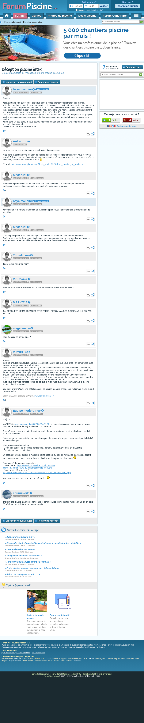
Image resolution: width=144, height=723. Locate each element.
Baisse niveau (27, 659)
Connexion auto (84, 10)
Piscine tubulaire (41, 661)
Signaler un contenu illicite (50, 674)
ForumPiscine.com (114, 645)
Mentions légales (69, 674)
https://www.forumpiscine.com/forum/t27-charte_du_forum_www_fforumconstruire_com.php (29, 466)
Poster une (46, 82)
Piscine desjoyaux (75, 659)
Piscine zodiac (53, 661)
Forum (20, 15)
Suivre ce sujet (132, 67)
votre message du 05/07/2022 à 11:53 (31, 424)
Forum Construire (114, 15)
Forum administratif (59, 615)
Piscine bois (39, 659)
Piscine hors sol (127, 659)
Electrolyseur (100, 659)
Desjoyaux (63, 659)
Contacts (35, 674)
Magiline (4, 661)
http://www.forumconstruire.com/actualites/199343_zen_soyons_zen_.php (37, 472)
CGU (79, 674)
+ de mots (77, 661)
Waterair (69, 661)
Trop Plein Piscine (15, 661)
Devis (85, 659)
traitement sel (39, 396)
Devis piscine (87, 15)
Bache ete (17, 659)
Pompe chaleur (52, 659)
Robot (62, 661)
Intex (137, 659)
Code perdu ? (97, 10)
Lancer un (17, 82)
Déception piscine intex (22, 69)
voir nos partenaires (38, 653)
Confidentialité (88, 674)
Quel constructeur (8, 653)
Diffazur (91, 659)
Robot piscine (27, 661)
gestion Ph (50, 396)
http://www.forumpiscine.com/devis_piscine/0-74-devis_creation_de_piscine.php (48, 164)
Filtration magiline (113, 659)
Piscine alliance (7, 659)
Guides (36, 15)
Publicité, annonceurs (103, 674)
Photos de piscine (60, 15)
